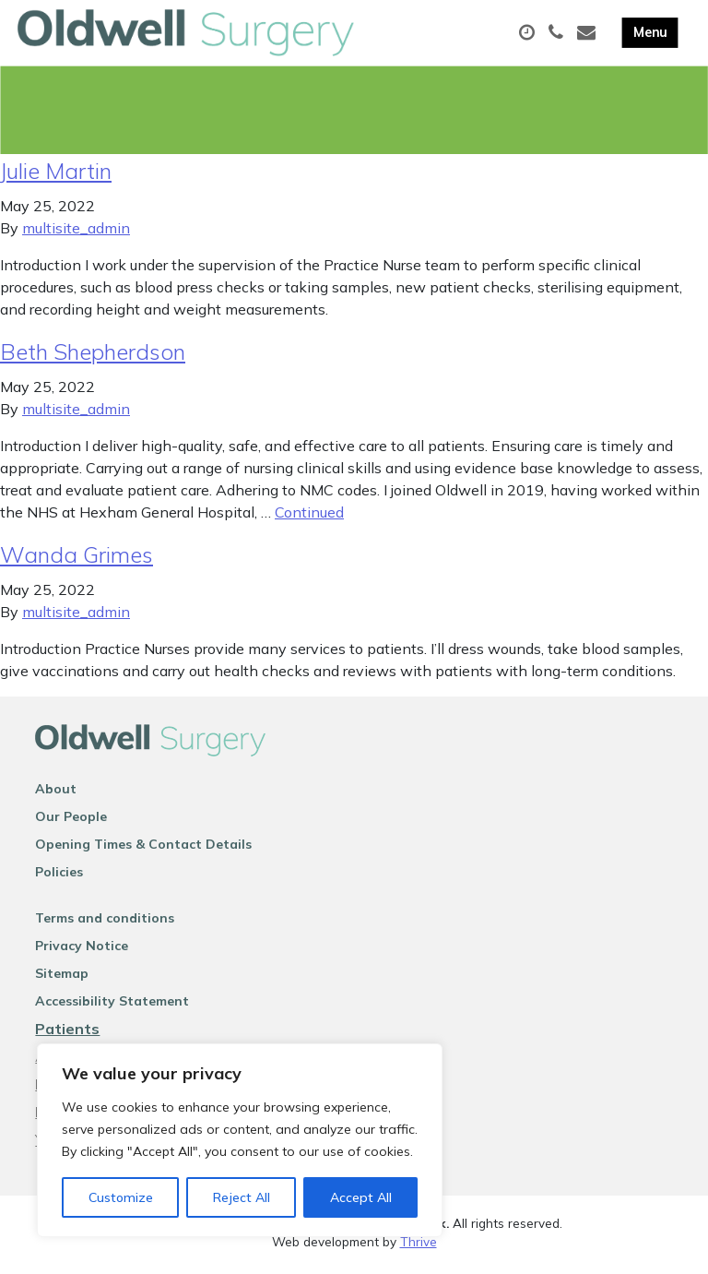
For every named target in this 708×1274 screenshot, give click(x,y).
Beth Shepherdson (92, 355)
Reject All (241, 1197)
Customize (120, 1197)
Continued (309, 515)
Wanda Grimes (76, 558)
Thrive (418, 1246)
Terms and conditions (104, 921)
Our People (71, 820)
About (56, 792)
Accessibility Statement (112, 1004)
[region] (239, 1140)
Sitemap (61, 977)
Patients (67, 1032)
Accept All (361, 1197)
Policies (59, 875)
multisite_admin (76, 231)
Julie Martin (56, 174)
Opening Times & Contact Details (143, 847)
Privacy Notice (81, 949)
